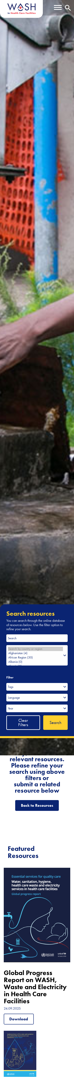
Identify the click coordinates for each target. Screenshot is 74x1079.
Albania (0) (35, 662)
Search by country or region (35, 649)
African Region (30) (35, 657)
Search (55, 722)
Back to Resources (37, 805)
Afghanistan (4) (35, 653)
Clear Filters (23, 723)
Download (18, 1019)
